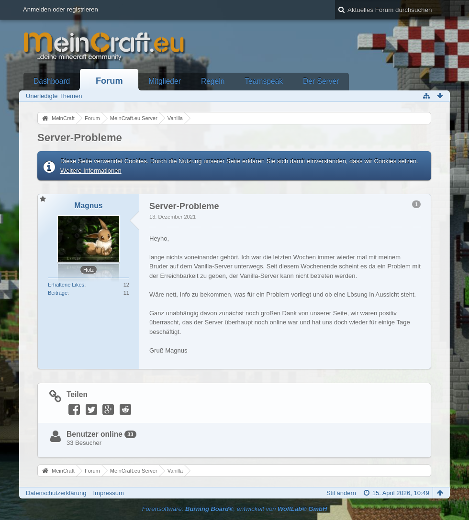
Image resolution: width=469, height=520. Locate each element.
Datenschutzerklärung (56, 493)
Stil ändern (341, 493)
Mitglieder (164, 81)
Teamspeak (264, 81)
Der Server (321, 81)
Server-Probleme (79, 138)
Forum (109, 81)
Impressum (108, 493)
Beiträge (57, 293)
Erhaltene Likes (66, 285)
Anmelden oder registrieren (60, 9)
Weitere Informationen (91, 170)
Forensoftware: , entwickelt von (234, 508)
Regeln (212, 81)
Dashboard (52, 81)
